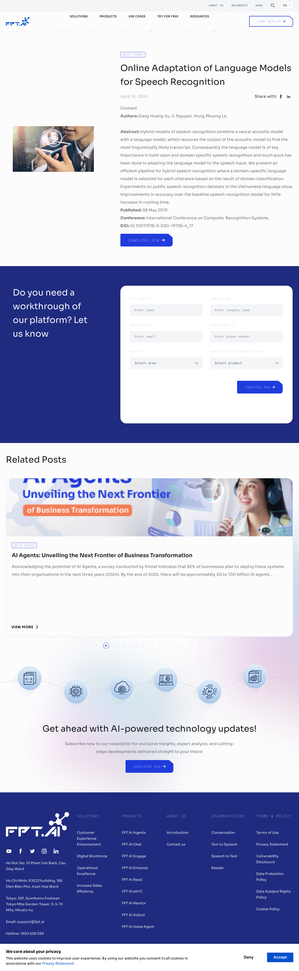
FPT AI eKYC (132, 891)
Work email (166, 333)
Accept (280, 957)
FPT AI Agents (134, 832)
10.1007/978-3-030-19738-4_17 (161, 225)
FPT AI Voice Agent (138, 926)
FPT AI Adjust (133, 915)
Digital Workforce (92, 856)
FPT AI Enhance (135, 868)
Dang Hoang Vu (154, 116)
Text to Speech (224, 844)
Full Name (166, 306)
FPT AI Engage (134, 856)
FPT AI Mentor (134, 903)
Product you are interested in (246, 359)
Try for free (167, 16)
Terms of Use (267, 832)
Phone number (246, 333)
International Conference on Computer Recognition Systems (207, 218)
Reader (217, 868)
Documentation (227, 815)
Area (166, 359)
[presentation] (167, 394)
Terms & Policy (273, 815)
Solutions (79, 16)
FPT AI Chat (132, 844)
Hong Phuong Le (210, 116)
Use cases (136, 16)
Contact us (176, 844)
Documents (239, 5)
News (259, 5)
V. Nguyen (181, 116)
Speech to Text (224, 856)
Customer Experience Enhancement (89, 838)
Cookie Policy (268, 909)
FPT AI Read (132, 879)
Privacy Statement (272, 844)
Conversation (223, 832)
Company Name (246, 306)
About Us (216, 5)
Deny (248, 957)
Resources (199, 16)
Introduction (177, 832)
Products (108, 16)
